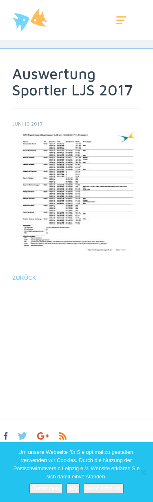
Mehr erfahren (103, 488)
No (73, 488)
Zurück (24, 277)
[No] (143, 472)
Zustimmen (46, 488)
